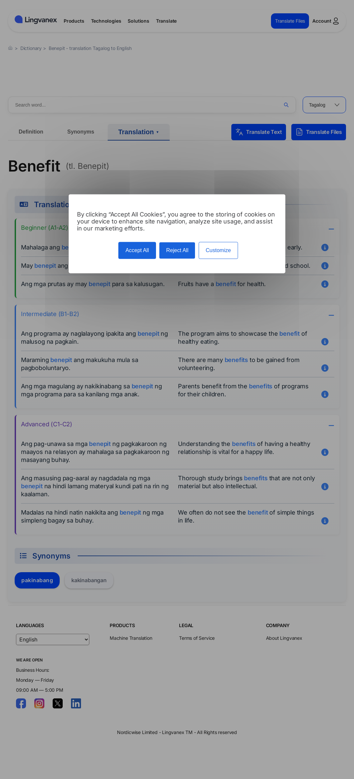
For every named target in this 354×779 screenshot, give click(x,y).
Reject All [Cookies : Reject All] (177, 250)
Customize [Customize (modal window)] (218, 250)
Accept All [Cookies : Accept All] (137, 250)
